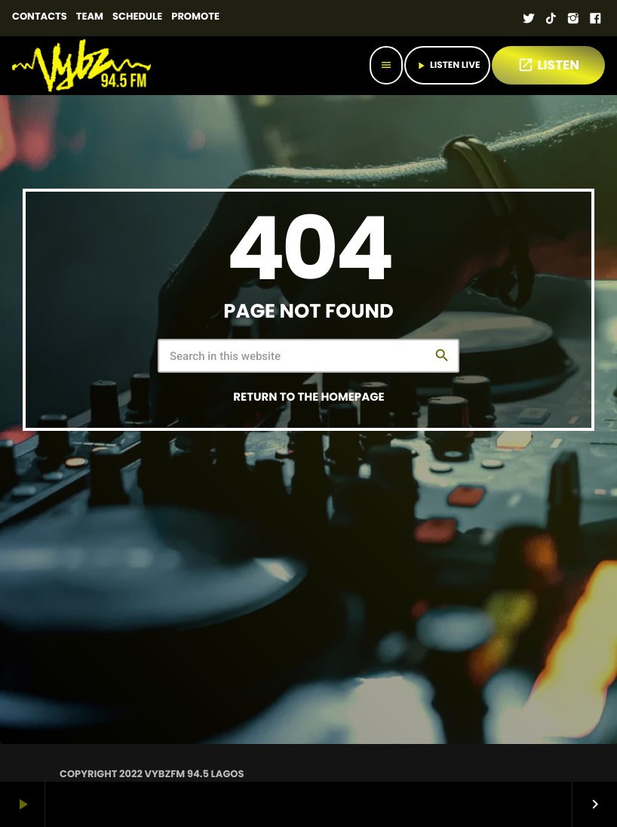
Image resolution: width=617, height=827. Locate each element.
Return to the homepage (308, 397)
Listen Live (447, 65)
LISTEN (548, 65)
